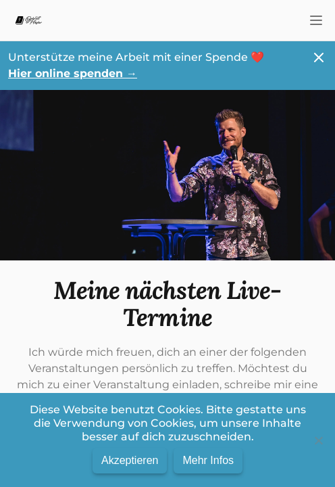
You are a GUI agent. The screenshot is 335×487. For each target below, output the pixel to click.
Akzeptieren (130, 460)
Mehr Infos (208, 460)
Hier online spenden (72, 73)
